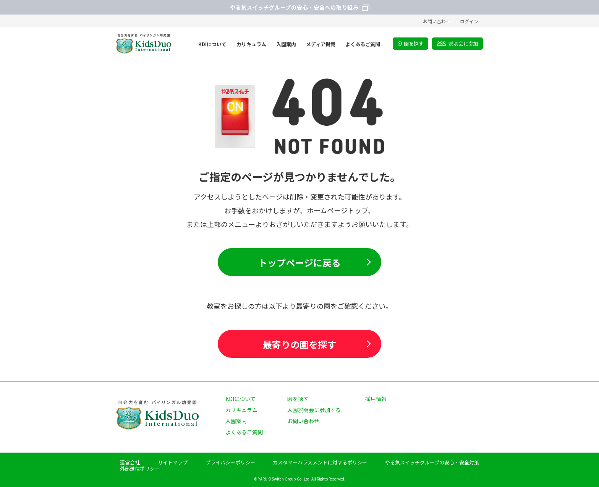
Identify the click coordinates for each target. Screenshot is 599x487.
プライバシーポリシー (230, 462)
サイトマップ (173, 462)
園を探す (410, 43)
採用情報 (376, 399)
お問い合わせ (436, 21)
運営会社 (130, 462)
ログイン (469, 21)
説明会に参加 (457, 43)
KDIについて (240, 399)
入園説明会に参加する (314, 410)
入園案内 (236, 421)
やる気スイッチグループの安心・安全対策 (432, 462)
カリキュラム (241, 410)
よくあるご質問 (244, 432)
